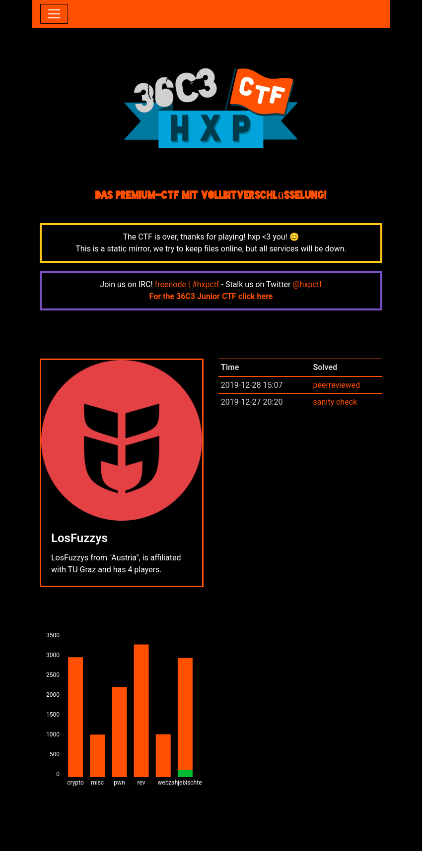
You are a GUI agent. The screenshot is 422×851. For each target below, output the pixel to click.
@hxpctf (307, 284)
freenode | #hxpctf (187, 284)
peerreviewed (336, 385)
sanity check (335, 402)
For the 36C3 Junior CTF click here (211, 296)
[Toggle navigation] (54, 14)
